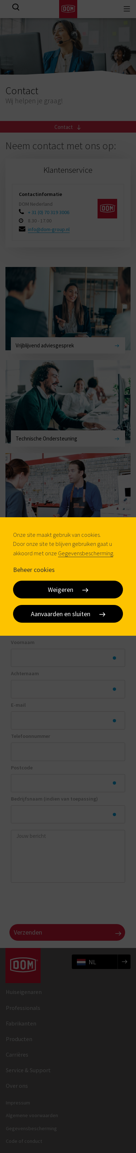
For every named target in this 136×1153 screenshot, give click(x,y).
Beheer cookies (34, 569)
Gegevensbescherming (85, 553)
